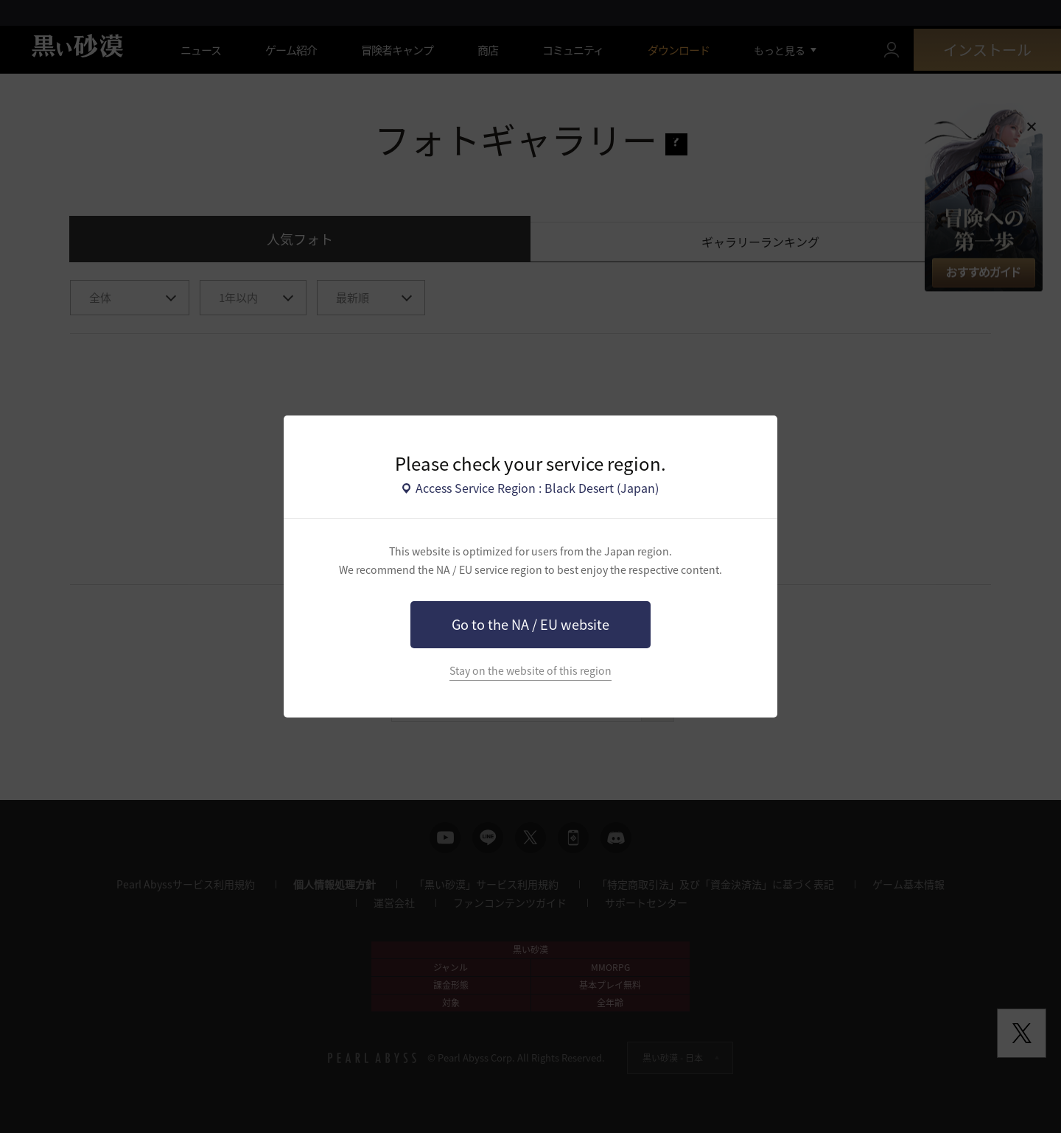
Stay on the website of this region (530, 670)
